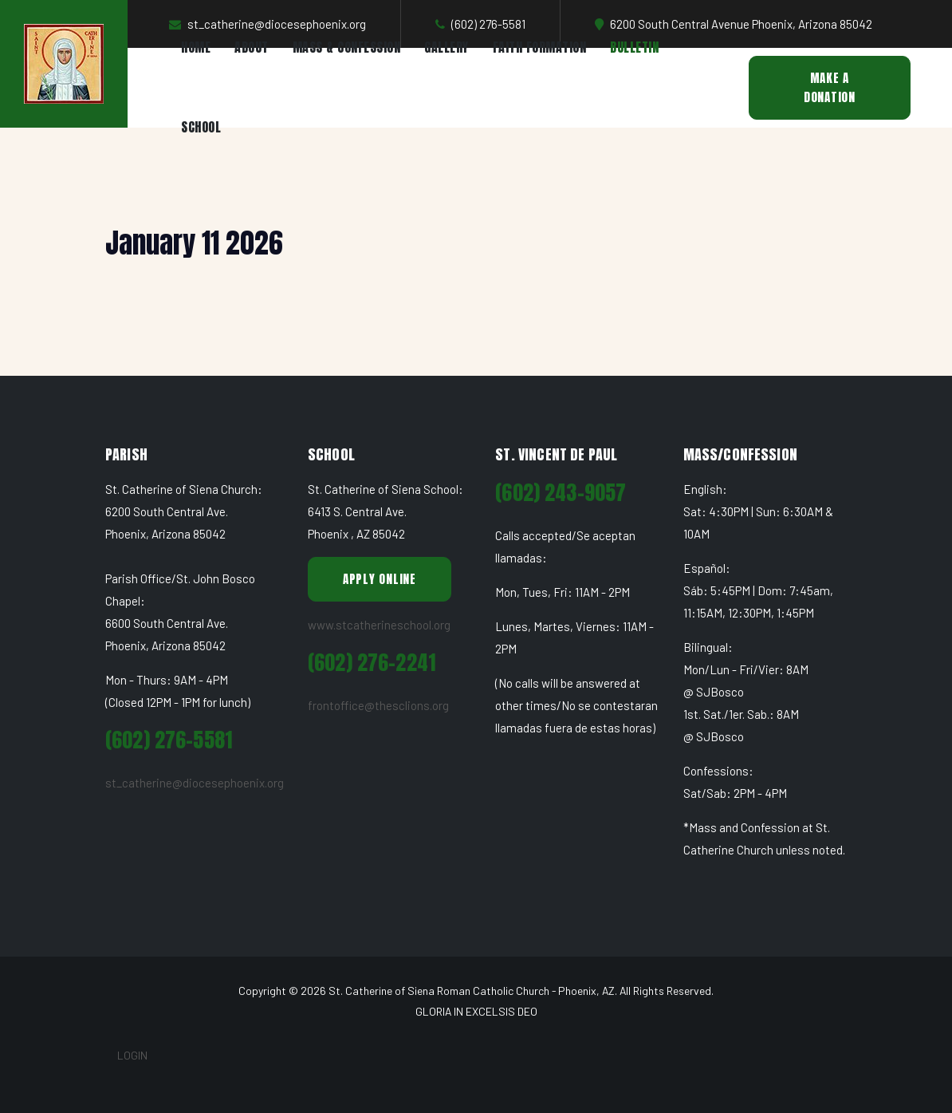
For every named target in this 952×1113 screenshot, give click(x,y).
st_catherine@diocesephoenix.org (194, 783)
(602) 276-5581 (168, 740)
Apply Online (379, 579)
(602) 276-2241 (371, 662)
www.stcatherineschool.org (379, 625)
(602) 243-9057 (560, 492)
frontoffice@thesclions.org (378, 705)
